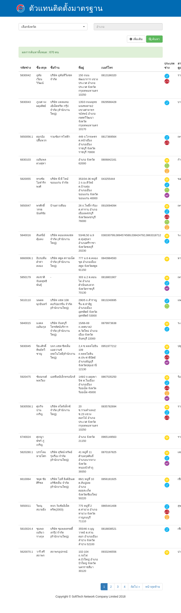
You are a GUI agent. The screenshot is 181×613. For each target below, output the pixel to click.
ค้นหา (154, 39)
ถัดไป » (135, 586)
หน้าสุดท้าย (152, 586)
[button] (53, 26)
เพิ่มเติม (136, 39)
